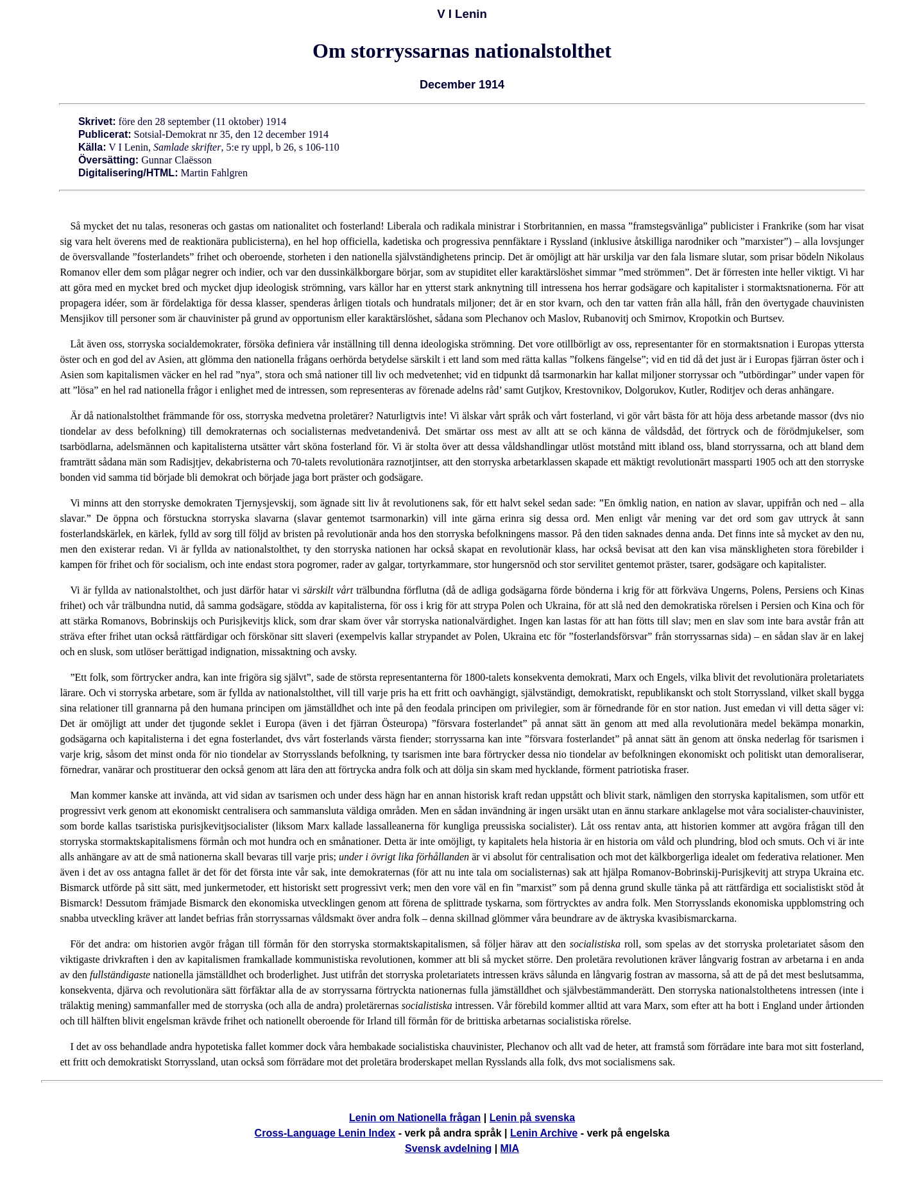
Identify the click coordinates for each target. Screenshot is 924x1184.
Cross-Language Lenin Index (325, 1133)
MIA (510, 1148)
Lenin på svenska (532, 1117)
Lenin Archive (544, 1133)
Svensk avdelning (448, 1148)
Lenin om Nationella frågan (415, 1117)
